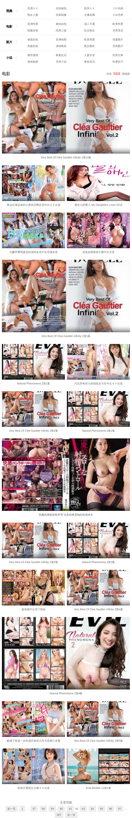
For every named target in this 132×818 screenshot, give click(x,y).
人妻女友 (89, 55)
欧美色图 (89, 39)
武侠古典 (117, 55)
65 (101, 808)
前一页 (11, 808)
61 (70, 808)
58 (43, 808)
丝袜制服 (61, 14)
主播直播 (89, 14)
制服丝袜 (32, 30)
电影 (9, 26)
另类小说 (61, 61)
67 (119, 808)
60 (61, 808)
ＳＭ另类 (117, 14)
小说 (9, 57)
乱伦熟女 (89, 30)
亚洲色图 (61, 39)
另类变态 (117, 30)
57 (34, 808)
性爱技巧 (117, 61)
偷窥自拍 (32, 39)
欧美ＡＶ (89, 8)
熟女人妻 (32, 14)
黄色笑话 (89, 61)
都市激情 (32, 55)
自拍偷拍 (61, 8)
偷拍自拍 (61, 23)
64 (92, 808)
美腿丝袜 (32, 46)
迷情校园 (32, 61)
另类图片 (117, 46)
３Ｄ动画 (117, 8)
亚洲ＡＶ (32, 8)
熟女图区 (89, 46)
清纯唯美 (61, 46)
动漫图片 (117, 39)
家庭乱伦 (61, 55)
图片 (9, 42)
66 (110, 808)
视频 (9, 11)
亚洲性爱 (32, 23)
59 (52, 808)
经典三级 (61, 30)
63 (83, 808)
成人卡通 (89, 23)
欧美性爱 (117, 23)
